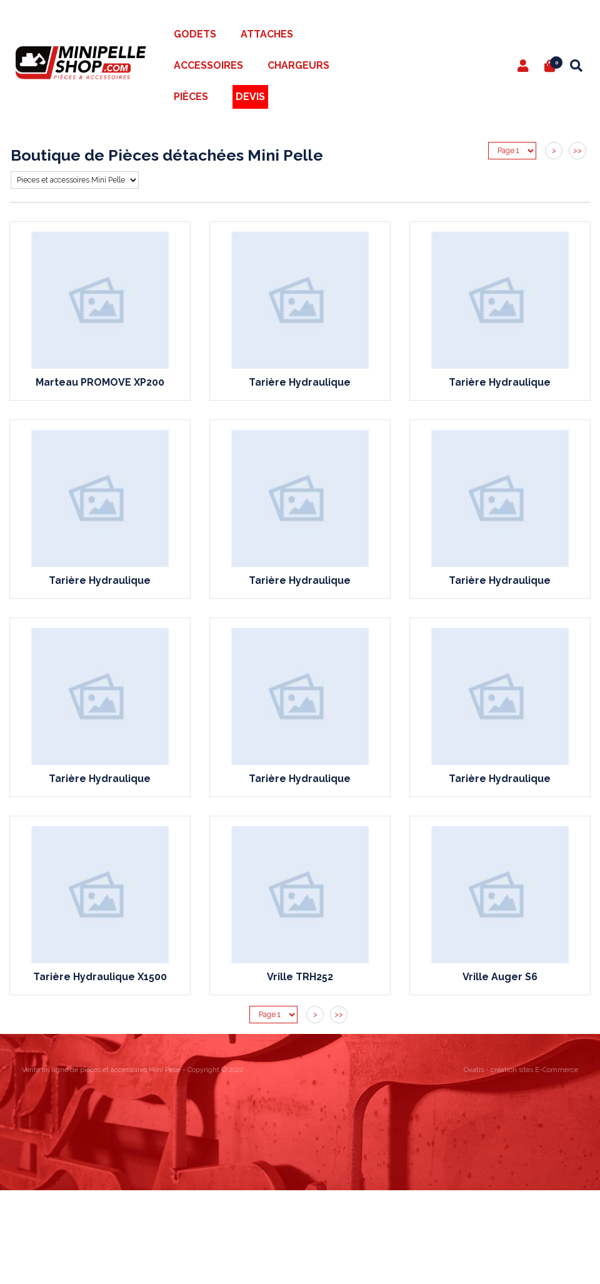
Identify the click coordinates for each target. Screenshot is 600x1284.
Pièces (191, 97)
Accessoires (208, 65)
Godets (195, 34)
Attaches (267, 34)
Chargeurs (298, 65)
